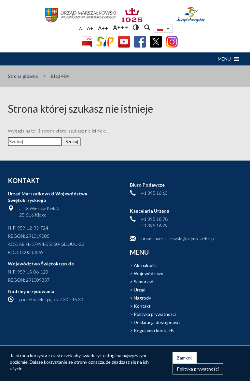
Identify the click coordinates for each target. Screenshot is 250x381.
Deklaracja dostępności (157, 322)
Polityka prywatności (155, 314)
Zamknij (184, 357)
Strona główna (23, 76)
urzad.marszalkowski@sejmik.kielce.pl (178, 238)
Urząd (140, 289)
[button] (224, 58)
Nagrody (142, 298)
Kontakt (142, 306)
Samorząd (143, 281)
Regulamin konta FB (154, 330)
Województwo (148, 273)
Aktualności (146, 265)
